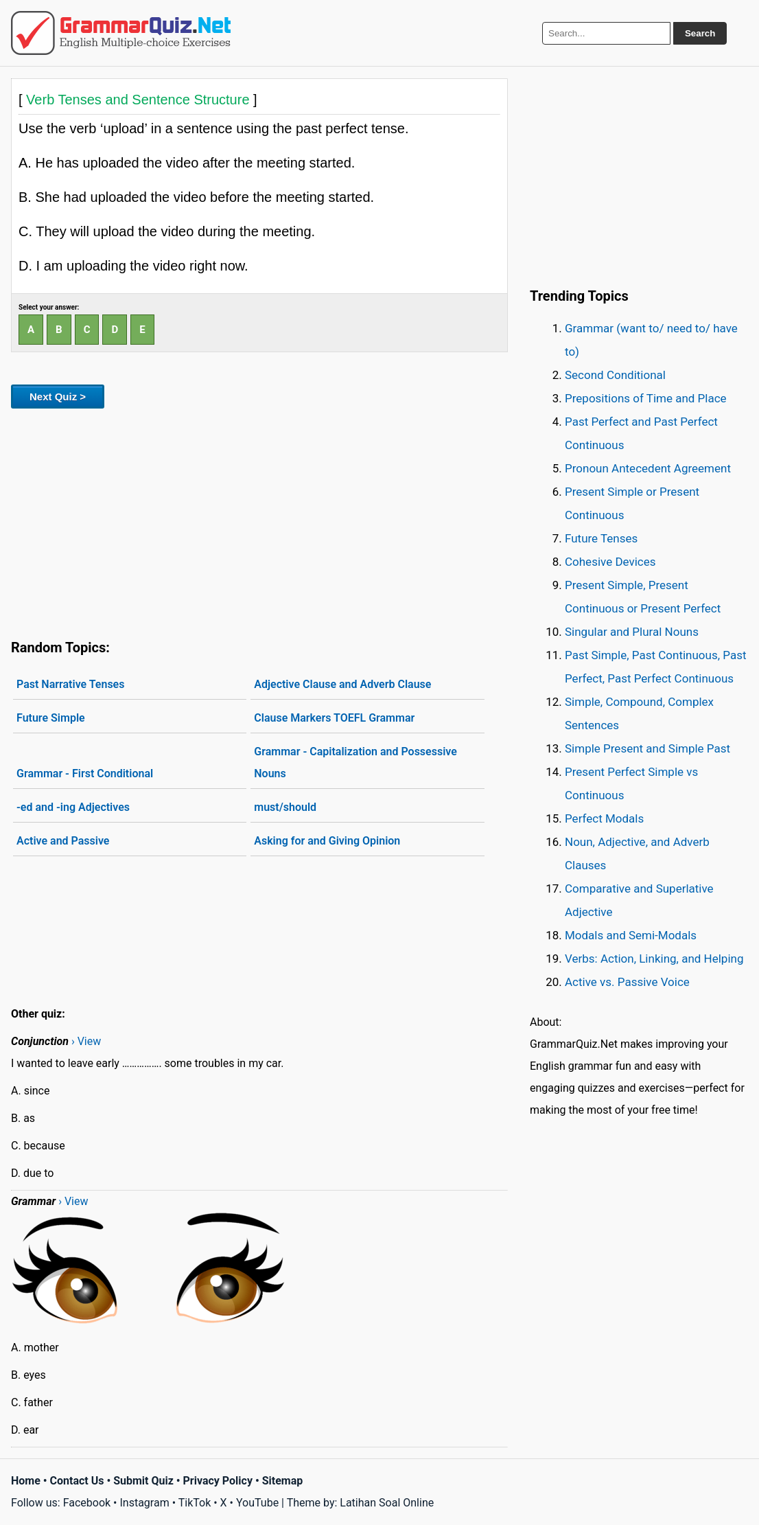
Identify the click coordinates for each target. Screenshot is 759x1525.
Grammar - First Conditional (84, 773)
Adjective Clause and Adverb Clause (342, 684)
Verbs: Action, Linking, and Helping (654, 958)
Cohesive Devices (610, 562)
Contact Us (77, 1480)
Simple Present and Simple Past (647, 748)
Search (700, 33)
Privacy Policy (218, 1480)
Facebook (86, 1502)
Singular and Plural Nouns (632, 632)
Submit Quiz (143, 1480)
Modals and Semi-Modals (631, 935)
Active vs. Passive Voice (627, 982)
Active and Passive (62, 840)
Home (25, 1480)
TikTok (194, 1502)
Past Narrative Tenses (70, 684)
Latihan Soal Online (387, 1502)
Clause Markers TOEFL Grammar (334, 717)
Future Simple (50, 717)
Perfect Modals (604, 818)
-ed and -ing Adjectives (73, 807)
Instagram (144, 1502)
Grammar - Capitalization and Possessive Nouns (355, 762)
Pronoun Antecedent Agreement (648, 468)
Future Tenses (601, 538)
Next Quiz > (58, 396)
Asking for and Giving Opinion (327, 840)
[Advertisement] (259, 521)
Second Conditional (615, 375)
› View (86, 1041)
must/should (285, 807)
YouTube (257, 1502)
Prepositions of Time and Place (646, 398)
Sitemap (282, 1480)
